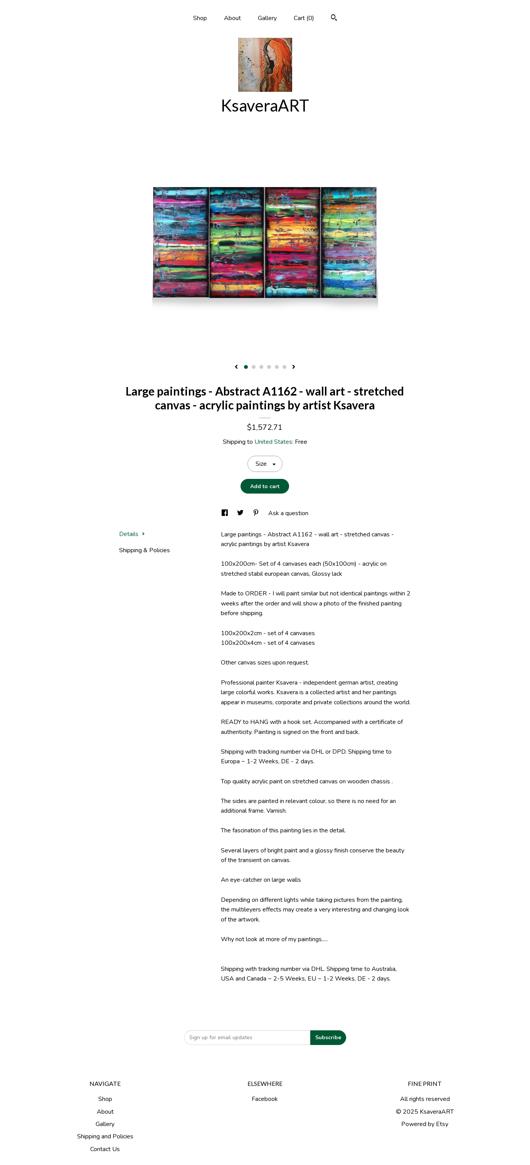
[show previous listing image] (236, 367)
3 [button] (261, 367)
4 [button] (269, 367)
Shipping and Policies (105, 1136)
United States (273, 442)
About (232, 18)
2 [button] (254, 367)
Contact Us (105, 1149)
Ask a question (288, 513)
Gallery (267, 18)
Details (132, 534)
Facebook (265, 1099)
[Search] (334, 18)
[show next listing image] (294, 367)
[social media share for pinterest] (257, 513)
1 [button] (246, 367)
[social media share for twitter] (241, 513)
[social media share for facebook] (225, 513)
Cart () (304, 18)
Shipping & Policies (144, 550)
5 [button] (277, 367)
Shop (200, 18)
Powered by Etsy (424, 1124)
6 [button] (284, 367)
